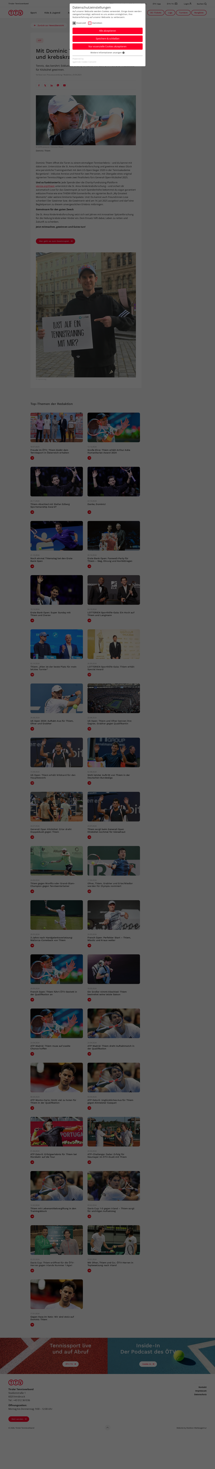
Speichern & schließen (107, 38)
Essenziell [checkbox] (81, 23)
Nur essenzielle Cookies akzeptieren (107, 46)
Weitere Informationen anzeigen (107, 52)
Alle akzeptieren (107, 30)
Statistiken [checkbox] (97, 23)
